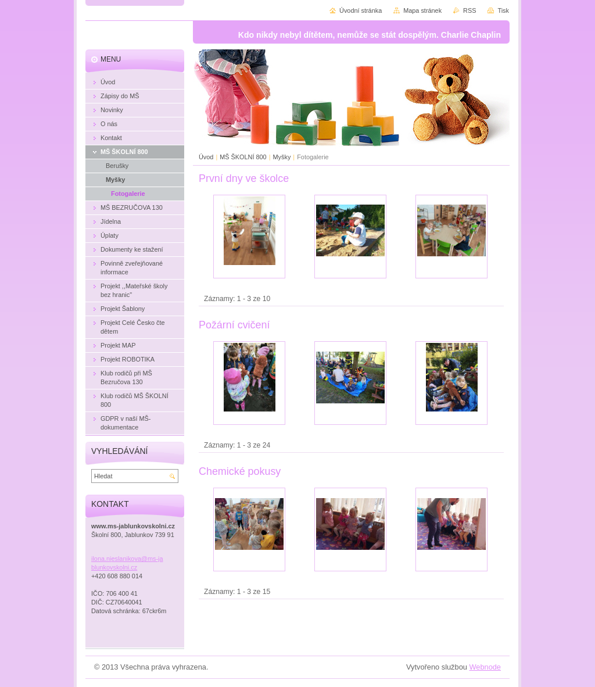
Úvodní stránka (360, 10)
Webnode (485, 667)
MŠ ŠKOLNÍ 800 (243, 156)
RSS (469, 10)
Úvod (206, 156)
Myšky (282, 156)
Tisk (503, 10)
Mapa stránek (422, 10)
